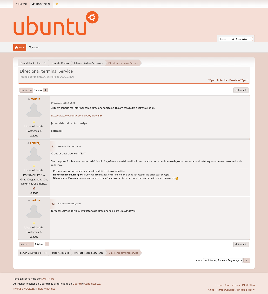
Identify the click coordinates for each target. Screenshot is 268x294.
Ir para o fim (26, 90)
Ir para (199, 260)
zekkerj (35, 143)
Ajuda (211, 289)
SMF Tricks (47, 278)
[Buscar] (233, 39)
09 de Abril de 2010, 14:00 (63, 103)
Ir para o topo (27, 244)
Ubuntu (77, 283)
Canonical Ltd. (92, 283)
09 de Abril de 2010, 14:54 (69, 203)
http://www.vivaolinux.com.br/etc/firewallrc (76, 115)
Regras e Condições (226, 289)
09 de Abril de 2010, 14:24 (69, 146)
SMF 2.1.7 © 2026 (23, 288)
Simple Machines (45, 288)
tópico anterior (217, 80)
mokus (35, 99)
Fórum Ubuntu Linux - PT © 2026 (235, 284)
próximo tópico (238, 80)
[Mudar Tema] (57, 4)
